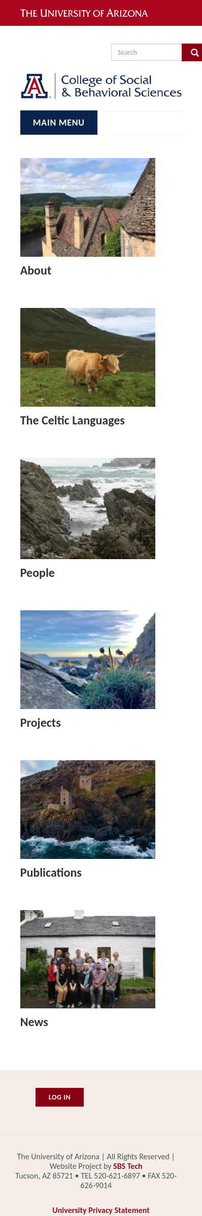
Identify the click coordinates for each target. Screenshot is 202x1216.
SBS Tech (128, 1166)
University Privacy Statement (100, 1210)
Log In (60, 1097)
